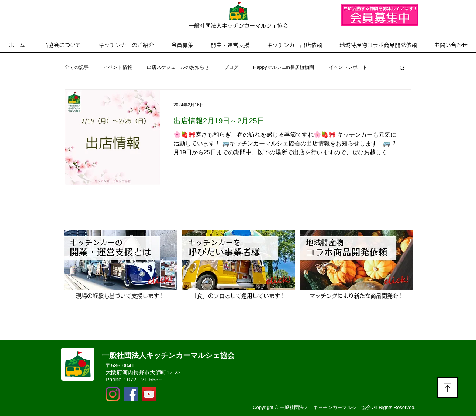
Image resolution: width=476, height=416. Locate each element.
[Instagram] (113, 394)
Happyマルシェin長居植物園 (283, 67)
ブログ (231, 67)
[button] (402, 68)
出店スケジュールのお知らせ (178, 67)
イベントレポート (348, 67)
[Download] (447, 387)
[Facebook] (131, 394)
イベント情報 (117, 67)
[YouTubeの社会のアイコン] (149, 394)
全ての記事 (77, 67)
